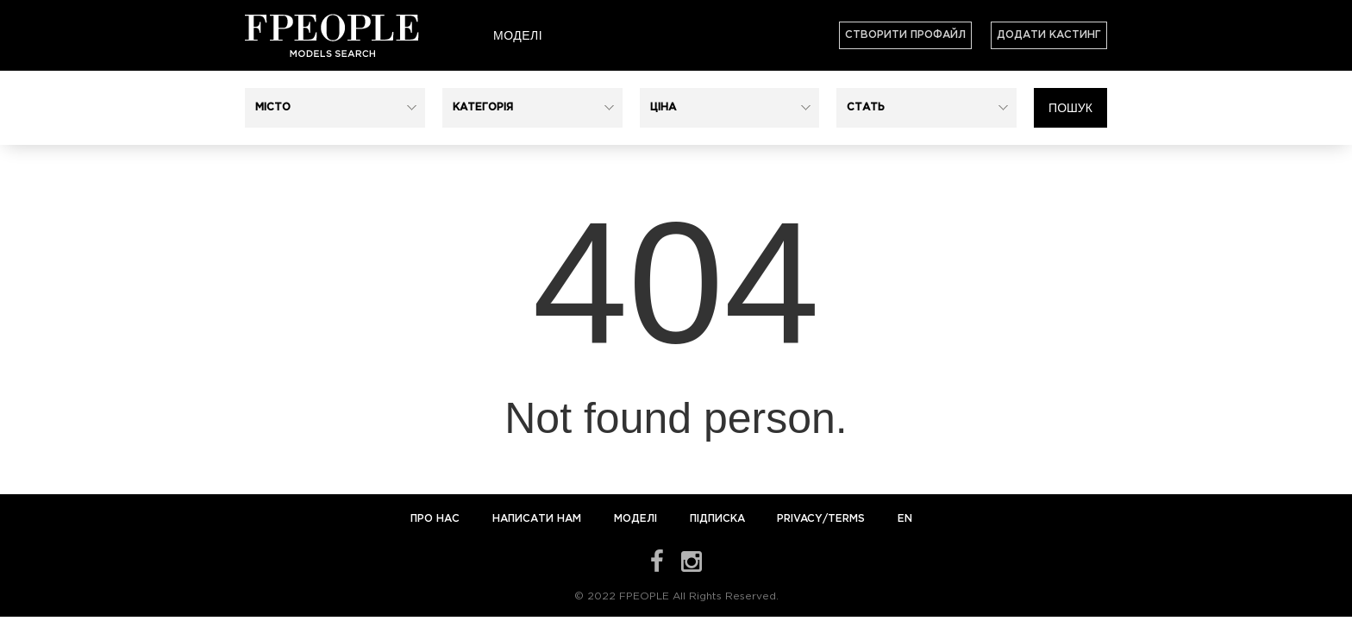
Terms (846, 519)
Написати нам (538, 519)
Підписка (717, 519)
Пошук (1070, 108)
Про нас (436, 519)
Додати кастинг (1049, 35)
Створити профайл (905, 35)
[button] (335, 108)
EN (905, 519)
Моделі (517, 35)
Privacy (800, 519)
